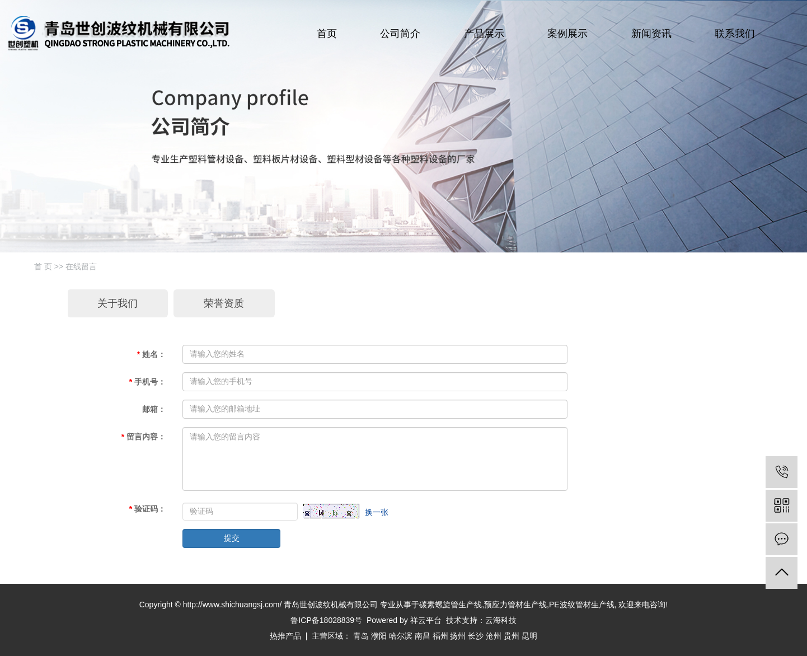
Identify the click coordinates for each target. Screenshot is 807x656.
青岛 (361, 635)
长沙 (476, 635)
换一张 (376, 512)
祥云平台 (426, 620)
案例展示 (567, 33)
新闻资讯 (651, 33)
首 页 (43, 266)
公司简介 (400, 33)
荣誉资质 (224, 303)
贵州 (511, 635)
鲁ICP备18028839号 (326, 620)
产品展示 (484, 33)
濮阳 (379, 635)
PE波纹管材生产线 (581, 604)
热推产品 (285, 635)
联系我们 (735, 33)
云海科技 (501, 620)
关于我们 (117, 303)
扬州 (458, 635)
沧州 (493, 635)
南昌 (422, 635)
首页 (327, 33)
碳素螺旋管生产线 (450, 604)
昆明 (529, 635)
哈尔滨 (400, 635)
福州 (440, 635)
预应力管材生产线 (515, 604)
